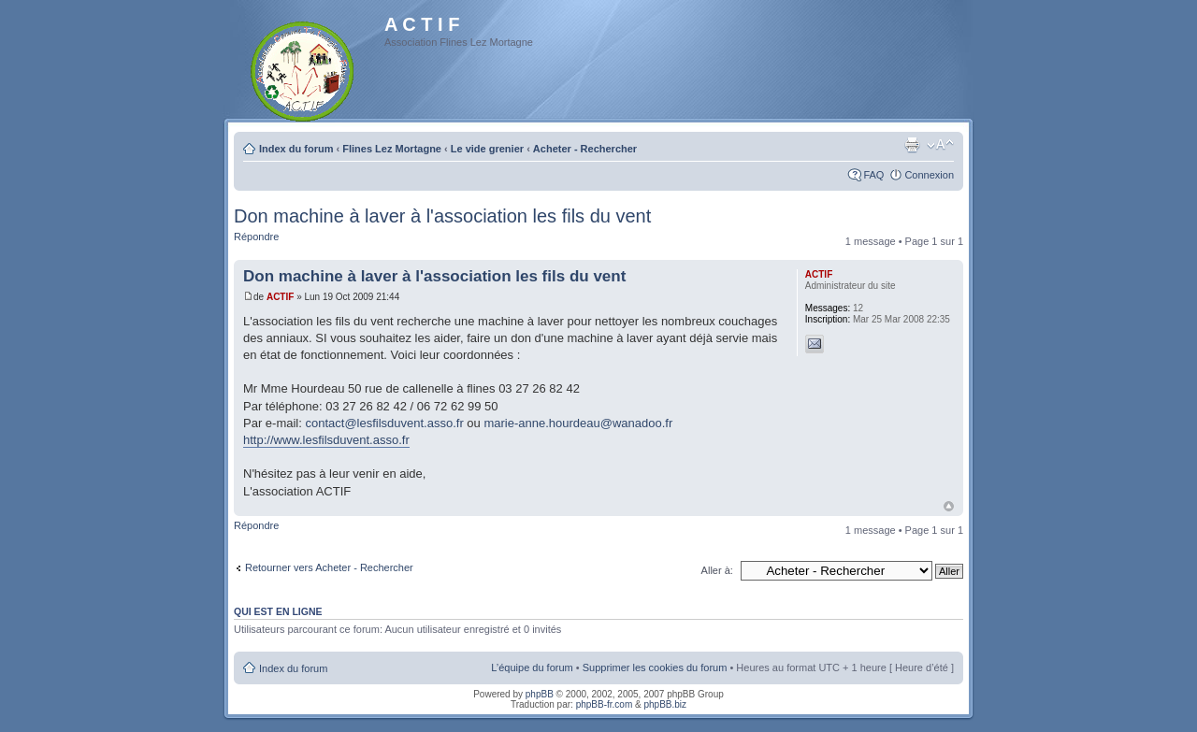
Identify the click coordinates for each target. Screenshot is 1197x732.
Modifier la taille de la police (940, 144)
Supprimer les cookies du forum (655, 667)
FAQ (873, 174)
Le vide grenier (487, 148)
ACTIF (280, 297)
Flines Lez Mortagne (391, 148)
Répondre (256, 236)
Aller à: (717, 570)
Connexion (929, 174)
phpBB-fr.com (604, 704)
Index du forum (296, 148)
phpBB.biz (664, 704)
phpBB (540, 694)
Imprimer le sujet (911, 144)
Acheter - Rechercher (585, 148)
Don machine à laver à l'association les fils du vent (442, 216)
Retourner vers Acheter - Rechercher (329, 567)
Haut (949, 506)
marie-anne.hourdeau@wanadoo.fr (577, 423)
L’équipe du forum (531, 667)
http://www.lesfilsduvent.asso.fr (326, 440)
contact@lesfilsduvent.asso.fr (384, 423)
